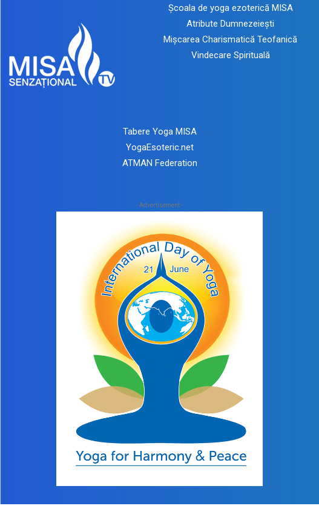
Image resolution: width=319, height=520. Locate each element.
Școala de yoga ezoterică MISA (230, 7)
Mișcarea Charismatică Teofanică (230, 39)
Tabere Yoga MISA (160, 131)
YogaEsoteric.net (160, 147)
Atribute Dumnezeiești (230, 23)
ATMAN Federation (159, 163)
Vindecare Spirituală (230, 55)
